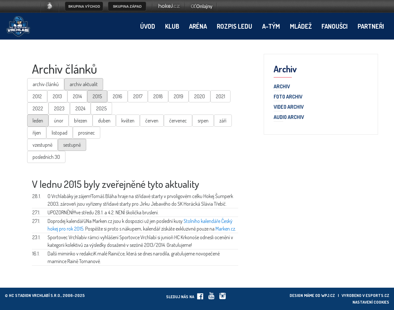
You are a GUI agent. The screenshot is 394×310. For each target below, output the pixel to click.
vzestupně (42, 145)
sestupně (72, 145)
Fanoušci (335, 26)
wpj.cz (328, 295)
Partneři (371, 26)
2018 (158, 96)
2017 (137, 96)
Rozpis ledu (234, 26)
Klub (172, 26)
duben (104, 120)
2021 (220, 96)
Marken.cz (225, 228)
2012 (37, 96)
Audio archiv (289, 117)
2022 (38, 108)
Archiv (282, 87)
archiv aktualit (84, 84)
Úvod (147, 26)
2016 (117, 96)
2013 (57, 96)
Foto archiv (288, 97)
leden (38, 120)
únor (58, 120)
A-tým (271, 26)
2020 (199, 96)
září (222, 120)
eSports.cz (377, 295)
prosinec (86, 132)
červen (151, 120)
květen (127, 120)
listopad (59, 132)
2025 (101, 108)
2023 (59, 108)
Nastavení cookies (370, 302)
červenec (178, 120)
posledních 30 (46, 157)
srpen (203, 120)
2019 (178, 96)
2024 (80, 108)
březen (80, 120)
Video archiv (289, 107)
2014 (77, 96)
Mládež (301, 26)
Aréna (198, 26)
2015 (97, 96)
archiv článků (46, 84)
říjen (37, 132)
